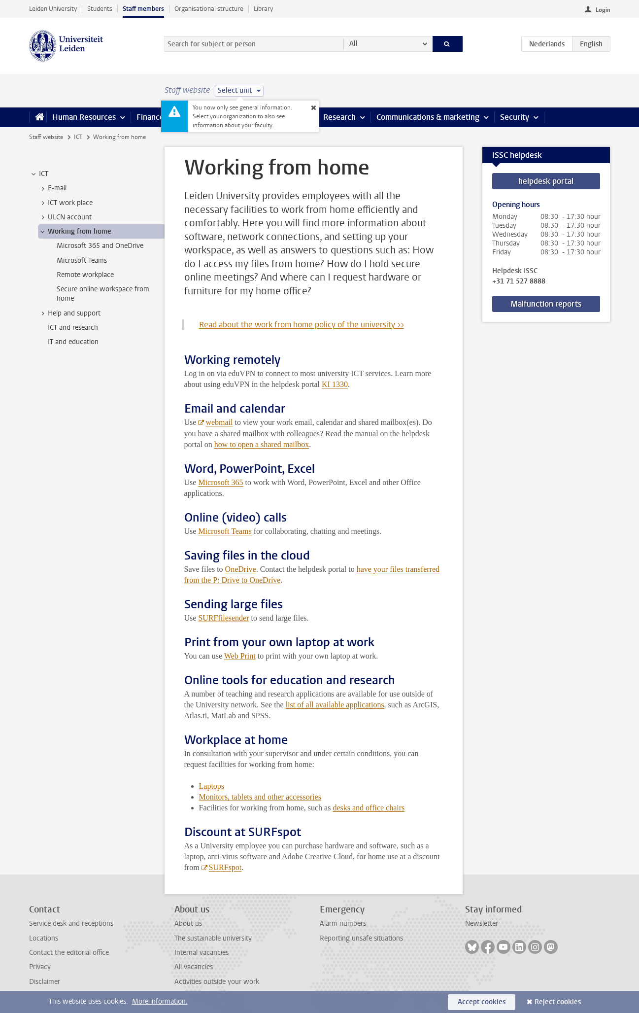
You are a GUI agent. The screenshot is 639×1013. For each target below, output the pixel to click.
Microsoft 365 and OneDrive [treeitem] (100, 245)
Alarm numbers (343, 923)
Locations (43, 938)
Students (99, 8)
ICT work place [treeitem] (65, 203)
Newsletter (481, 923)
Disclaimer (44, 981)
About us (188, 923)
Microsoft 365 (220, 482)
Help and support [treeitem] (69, 313)
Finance (150, 117)
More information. (160, 1001)
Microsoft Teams (224, 531)
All (353, 43)
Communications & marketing (427, 117)
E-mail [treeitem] (52, 188)
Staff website (46, 137)
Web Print (240, 656)
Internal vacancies (201, 952)
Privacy (40, 967)
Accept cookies (481, 1002)
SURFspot (225, 867)
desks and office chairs (368, 807)
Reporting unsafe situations (361, 938)
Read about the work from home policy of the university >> (301, 324)
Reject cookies (558, 1002)
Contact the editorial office (69, 952)
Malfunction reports (545, 304)
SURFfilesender (223, 618)
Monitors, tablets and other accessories (260, 797)
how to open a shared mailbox (261, 444)
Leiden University (53, 8)
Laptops (212, 786)
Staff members (143, 8)
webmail (219, 422)
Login (603, 10)
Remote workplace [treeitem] (85, 274)
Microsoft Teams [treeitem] (82, 260)
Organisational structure (208, 8)
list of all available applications (335, 704)
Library (263, 8)
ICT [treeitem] (39, 174)
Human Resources (84, 117)
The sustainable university (213, 938)
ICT (78, 137)
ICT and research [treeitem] (73, 327)
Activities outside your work (216, 981)
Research (339, 117)
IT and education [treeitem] (73, 342)
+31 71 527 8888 (518, 281)
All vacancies (193, 967)
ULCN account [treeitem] (65, 217)
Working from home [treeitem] (74, 232)
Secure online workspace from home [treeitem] (103, 293)
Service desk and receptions (71, 923)
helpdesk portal (545, 181)
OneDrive (240, 569)
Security (514, 117)
